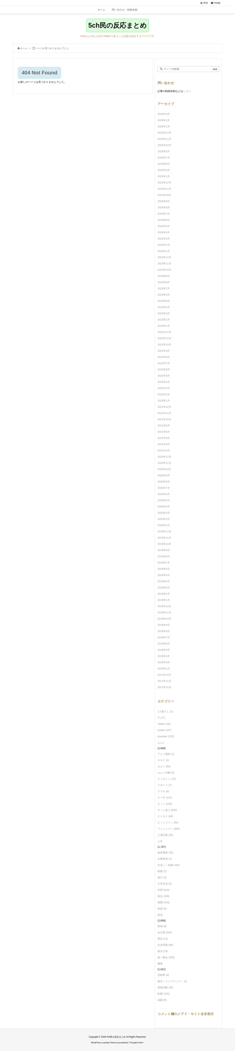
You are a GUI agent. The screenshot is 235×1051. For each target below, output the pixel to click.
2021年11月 (164, 413)
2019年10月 (164, 543)
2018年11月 (164, 612)
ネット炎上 (167, 810)
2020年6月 (164, 494)
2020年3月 (164, 512)
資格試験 (165, 987)
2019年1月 (164, 600)
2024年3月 (164, 238)
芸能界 (163, 974)
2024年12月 (164, 182)
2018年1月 (164, 668)
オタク (163, 760)
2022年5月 (164, 375)
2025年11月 (164, 138)
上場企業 (165, 834)
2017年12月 (164, 674)
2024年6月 (164, 219)
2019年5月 (164, 575)
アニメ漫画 (166, 753)
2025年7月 (164, 157)
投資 (162, 908)
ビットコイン (168, 822)
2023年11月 (164, 263)
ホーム (24, 48)
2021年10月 (164, 419)
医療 (162, 871)
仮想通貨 (165, 852)
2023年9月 (164, 276)
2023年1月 (164, 325)
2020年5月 (164, 500)
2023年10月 (164, 269)
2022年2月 (164, 394)
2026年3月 (164, 114)
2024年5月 (164, 226)
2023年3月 (164, 313)
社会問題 (165, 944)
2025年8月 (164, 151)
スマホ (163, 791)
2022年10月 (164, 344)
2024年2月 (164, 244)
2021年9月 (164, 425)
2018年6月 (164, 643)
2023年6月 (164, 294)
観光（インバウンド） (172, 981)
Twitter (164, 723)
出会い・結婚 (169, 865)
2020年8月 (164, 481)
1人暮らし (165, 711)
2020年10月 (164, 469)
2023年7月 (164, 288)
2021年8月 (164, 431)
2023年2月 (164, 319)
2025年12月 (164, 132)
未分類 (165, 932)
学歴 (163, 889)
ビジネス (165, 816)
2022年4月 (164, 381)
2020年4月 (164, 506)
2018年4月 (164, 656)
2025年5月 (164, 170)
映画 (162, 926)
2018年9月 (164, 624)
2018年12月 (164, 606)
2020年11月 (164, 462)
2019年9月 (164, 550)
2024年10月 (164, 195)
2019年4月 (164, 581)
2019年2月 (164, 593)
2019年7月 (164, 562)
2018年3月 (164, 662)
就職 (163, 902)
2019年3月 (164, 587)
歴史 (163, 938)
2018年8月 (164, 631)
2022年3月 (164, 388)
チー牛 (165, 797)
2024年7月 (164, 213)
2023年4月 (164, 307)
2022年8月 (164, 357)
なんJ (161, 742)
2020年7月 (164, 487)
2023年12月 (164, 257)
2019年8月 (164, 556)
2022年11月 (164, 338)
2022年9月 (164, 350)
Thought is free (136, 1042)
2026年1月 (164, 126)
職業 (160, 963)
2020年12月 (164, 456)
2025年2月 (164, 176)
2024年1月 (164, 251)
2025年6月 (164, 163)
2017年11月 (164, 681)
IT (161, 717)
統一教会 (166, 957)
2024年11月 (164, 188)
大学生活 (165, 883)
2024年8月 (164, 207)
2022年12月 (164, 332)
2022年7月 (164, 363)
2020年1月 (164, 525)
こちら (187, 91)
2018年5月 (164, 649)
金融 (162, 999)
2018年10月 (164, 618)
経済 (163, 951)
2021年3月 (164, 450)
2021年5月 (164, 438)
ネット (165, 803)
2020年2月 (164, 519)
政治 (160, 914)
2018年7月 (164, 637)
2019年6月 (164, 568)
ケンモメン (167, 778)
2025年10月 (164, 145)
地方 (162, 877)
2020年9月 (164, 475)
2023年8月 (164, 282)
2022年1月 (164, 400)
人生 (160, 841)
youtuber (166, 736)
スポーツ (165, 785)
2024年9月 (164, 201)
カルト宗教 (166, 772)
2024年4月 (164, 232)
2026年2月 (164, 120)
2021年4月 (164, 444)
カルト (164, 766)
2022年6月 (164, 369)
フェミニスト (169, 828)
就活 (163, 896)
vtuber (164, 730)
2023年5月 (164, 300)
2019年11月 (164, 537)
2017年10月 (164, 687)
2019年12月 (164, 531)
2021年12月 (164, 406)
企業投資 (165, 858)
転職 (163, 993)
